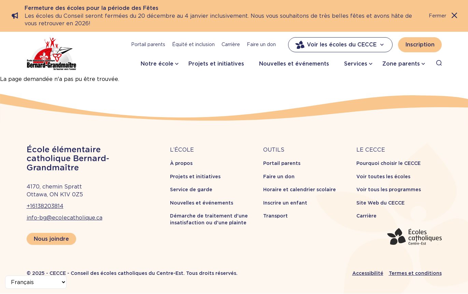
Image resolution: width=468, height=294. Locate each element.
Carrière (231, 44)
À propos (181, 163)
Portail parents (148, 44)
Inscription (420, 44)
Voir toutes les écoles (383, 176)
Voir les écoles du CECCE (340, 44)
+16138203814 (45, 206)
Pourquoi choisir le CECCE (388, 163)
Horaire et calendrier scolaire (299, 189)
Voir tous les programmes (388, 189)
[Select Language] (36, 282)
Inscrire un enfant (285, 203)
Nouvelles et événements (294, 63)
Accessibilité (367, 273)
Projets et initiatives (216, 63)
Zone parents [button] (401, 63)
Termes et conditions (415, 273)
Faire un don (261, 44)
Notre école (157, 63)
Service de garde (191, 189)
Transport (275, 216)
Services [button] (355, 63)
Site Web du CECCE (380, 203)
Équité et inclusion (193, 44)
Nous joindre (51, 239)
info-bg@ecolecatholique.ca (64, 217)
